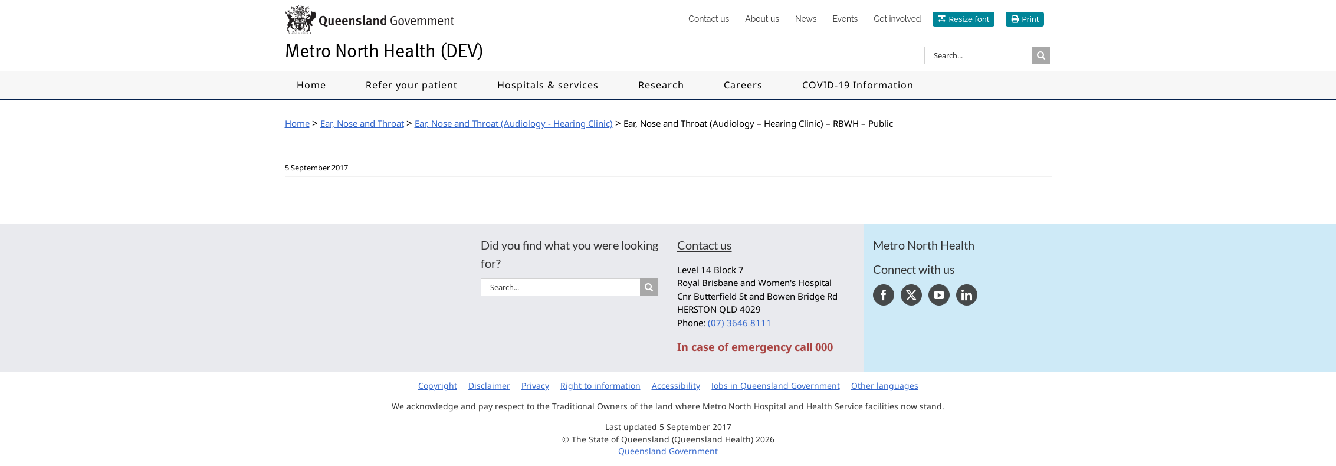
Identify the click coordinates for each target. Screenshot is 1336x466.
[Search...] (978, 55)
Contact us (704, 245)
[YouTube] (939, 295)
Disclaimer (489, 385)
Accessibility (676, 385)
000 (824, 347)
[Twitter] (911, 295)
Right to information (600, 385)
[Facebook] (883, 295)
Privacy (535, 385)
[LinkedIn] (966, 295)
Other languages (884, 385)
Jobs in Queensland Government (775, 385)
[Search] (1041, 55)
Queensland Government (668, 451)
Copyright (437, 385)
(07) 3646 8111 (740, 323)
